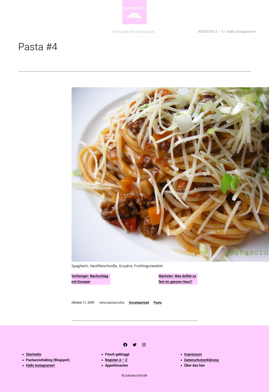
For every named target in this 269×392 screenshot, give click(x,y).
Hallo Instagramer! (40, 365)
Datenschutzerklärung (201, 360)
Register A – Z (116, 360)
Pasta (158, 302)
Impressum (193, 354)
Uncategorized (139, 302)
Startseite (33, 354)
